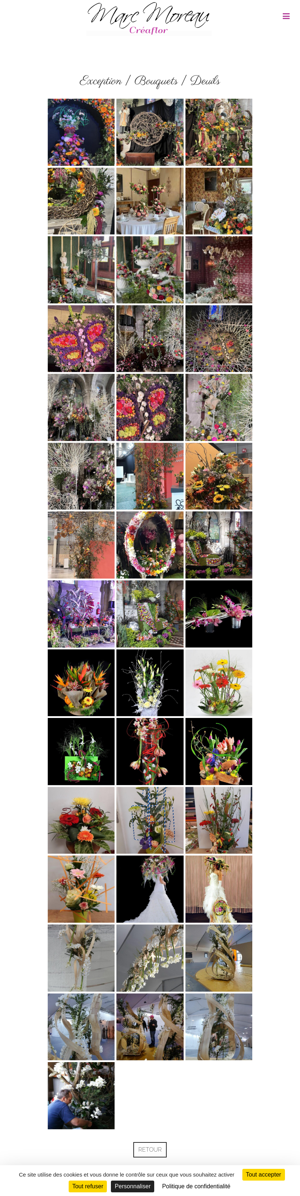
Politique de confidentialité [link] (196, 1186)
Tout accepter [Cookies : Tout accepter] (263, 1174)
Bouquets (156, 81)
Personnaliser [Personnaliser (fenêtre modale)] (133, 1186)
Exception (101, 81)
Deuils (205, 81)
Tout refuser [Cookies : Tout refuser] (87, 1186)
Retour (150, 1149)
